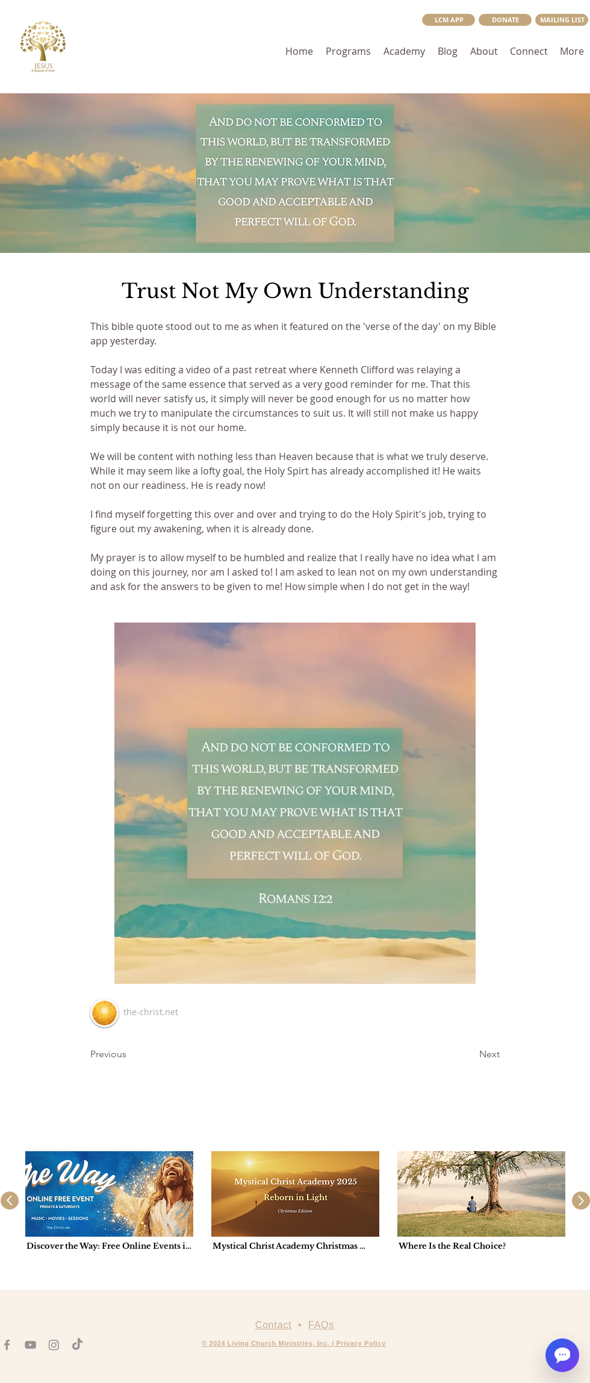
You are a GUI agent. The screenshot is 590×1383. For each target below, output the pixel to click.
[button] (561, 20)
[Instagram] (54, 1345)
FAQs (321, 1325)
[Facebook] (7, 1345)
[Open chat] (562, 1355)
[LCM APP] (448, 20)
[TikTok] (77, 1345)
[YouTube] (30, 1345)
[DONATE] (505, 20)
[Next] (469, 1054)
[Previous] (130, 1054)
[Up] (10, 1201)
